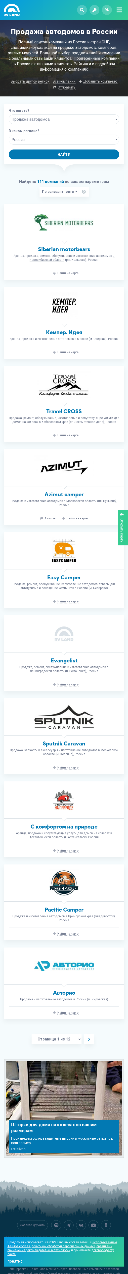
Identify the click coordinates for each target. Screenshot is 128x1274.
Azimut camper (64, 494)
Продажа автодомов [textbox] (30, 119)
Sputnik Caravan (64, 743)
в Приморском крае (79, 916)
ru (107, 9)
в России (81, 588)
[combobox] (64, 119)
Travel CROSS (64, 411)
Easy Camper (64, 577)
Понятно (15, 1261)
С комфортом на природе (64, 826)
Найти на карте (68, 273)
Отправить (67, 87)
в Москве (81, 339)
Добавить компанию (100, 81)
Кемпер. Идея (64, 332)
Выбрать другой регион (30, 81)
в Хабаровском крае (53, 422)
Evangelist (64, 660)
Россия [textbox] (18, 139)
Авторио (64, 992)
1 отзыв (50, 518)
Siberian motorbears (64, 249)
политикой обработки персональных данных (63, 1246)
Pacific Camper (64, 909)
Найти (64, 154)
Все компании (64, 81)
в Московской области (80, 501)
